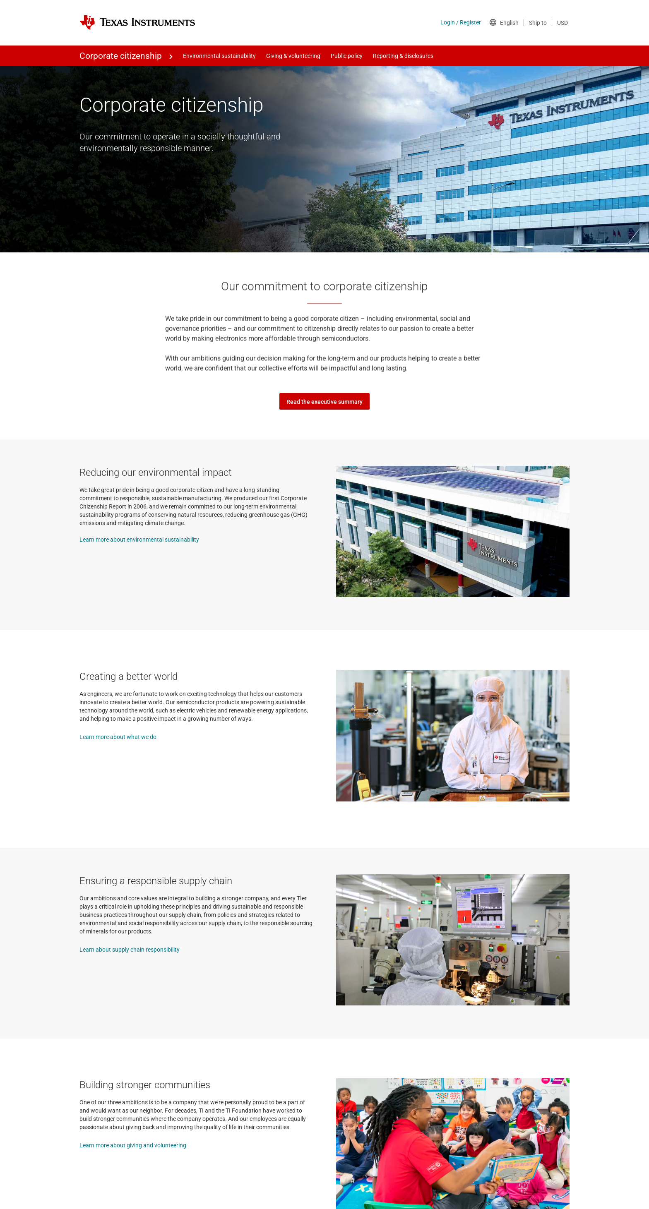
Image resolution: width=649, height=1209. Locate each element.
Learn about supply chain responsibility (129, 949)
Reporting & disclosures (403, 56)
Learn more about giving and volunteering (132, 1145)
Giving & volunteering (293, 56)
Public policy (347, 56)
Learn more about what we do (117, 737)
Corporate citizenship (120, 56)
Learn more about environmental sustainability (139, 539)
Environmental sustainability (219, 56)
